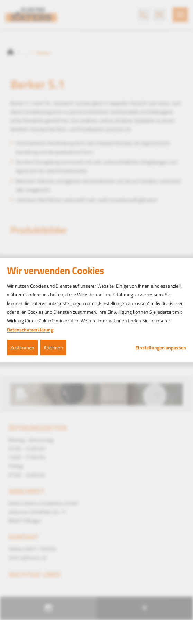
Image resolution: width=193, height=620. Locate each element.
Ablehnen (53, 347)
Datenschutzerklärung (30, 329)
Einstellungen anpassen (160, 348)
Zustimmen (22, 347)
